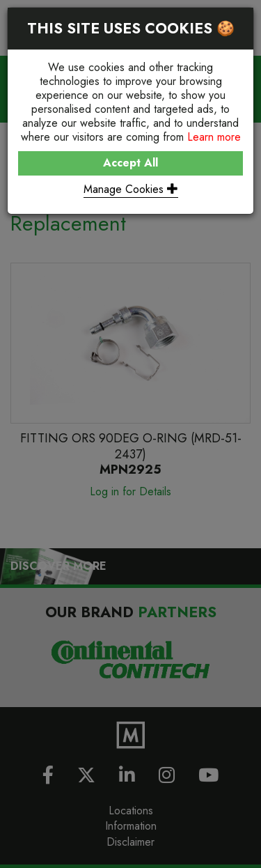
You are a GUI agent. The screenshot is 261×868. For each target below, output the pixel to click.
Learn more (214, 137)
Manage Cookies (131, 189)
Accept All (130, 163)
